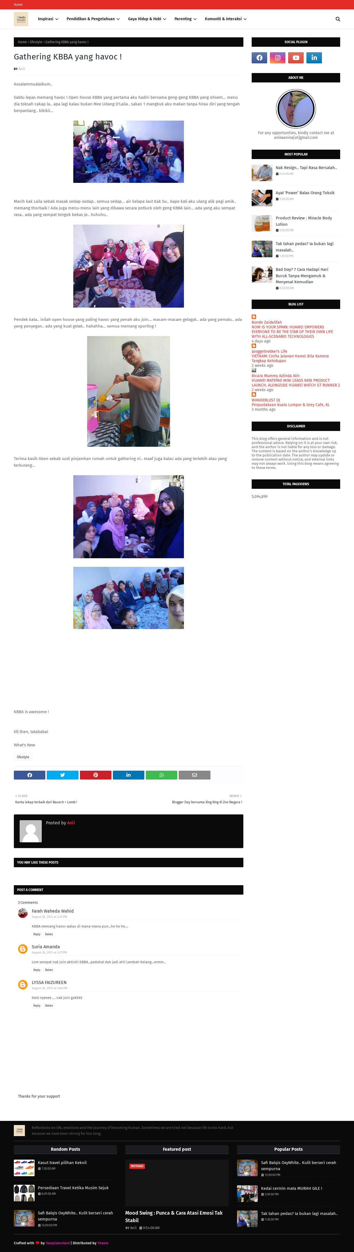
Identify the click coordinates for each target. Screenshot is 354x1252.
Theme (102, 1243)
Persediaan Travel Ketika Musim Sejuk (73, 1187)
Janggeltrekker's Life (269, 351)
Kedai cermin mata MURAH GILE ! (291, 1188)
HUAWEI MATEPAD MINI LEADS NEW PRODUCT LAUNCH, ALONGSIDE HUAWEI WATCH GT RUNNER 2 (296, 383)
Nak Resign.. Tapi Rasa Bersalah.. (306, 167)
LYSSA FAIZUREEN (49, 982)
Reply (36, 934)
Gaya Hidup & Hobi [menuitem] (144, 19)
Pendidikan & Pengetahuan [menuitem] (91, 19)
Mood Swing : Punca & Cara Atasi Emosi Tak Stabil (174, 1217)
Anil (22, 69)
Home (18, 5)
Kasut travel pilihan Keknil (62, 1162)
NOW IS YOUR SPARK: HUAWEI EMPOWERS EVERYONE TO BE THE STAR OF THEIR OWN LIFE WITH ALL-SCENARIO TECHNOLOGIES (292, 332)
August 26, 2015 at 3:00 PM (49, 988)
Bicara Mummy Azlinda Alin (276, 375)
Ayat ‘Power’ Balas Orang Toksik (305, 192)
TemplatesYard (58, 1243)
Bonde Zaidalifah (267, 322)
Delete (49, 934)
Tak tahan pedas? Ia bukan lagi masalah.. (305, 247)
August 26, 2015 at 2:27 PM (49, 952)
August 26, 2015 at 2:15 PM (49, 917)
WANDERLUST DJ (266, 400)
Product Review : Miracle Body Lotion (304, 221)
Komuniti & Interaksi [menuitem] (223, 19)
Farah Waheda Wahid (53, 911)
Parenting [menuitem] (183, 19)
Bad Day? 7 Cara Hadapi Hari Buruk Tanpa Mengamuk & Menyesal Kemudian (302, 275)
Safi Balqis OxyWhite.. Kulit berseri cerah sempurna (75, 1216)
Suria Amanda (46, 946)
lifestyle (36, 42)
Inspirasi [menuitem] (45, 19)
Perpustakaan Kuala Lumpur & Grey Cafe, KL (291, 404)
